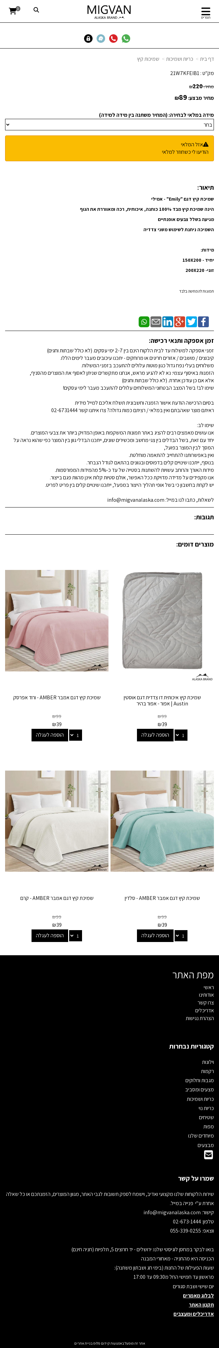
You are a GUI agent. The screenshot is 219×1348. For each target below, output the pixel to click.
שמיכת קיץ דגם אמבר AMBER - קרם (57, 898)
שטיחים (206, 1117)
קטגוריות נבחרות (191, 1046)
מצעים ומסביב (199, 1089)
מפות (208, 1126)
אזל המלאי (192, 144)
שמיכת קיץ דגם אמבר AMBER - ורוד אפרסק (57, 697)
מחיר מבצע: (201, 97)
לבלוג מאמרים (198, 1295)
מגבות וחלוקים (199, 1080)
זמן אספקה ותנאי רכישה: (181, 340)
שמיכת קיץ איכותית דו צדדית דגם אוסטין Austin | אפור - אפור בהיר (162, 700)
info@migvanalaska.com (172, 1212)
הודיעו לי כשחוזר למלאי (185, 151)
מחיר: (201, 87)
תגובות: (204, 517)
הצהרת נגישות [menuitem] (200, 1018)
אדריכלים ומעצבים (194, 1313)
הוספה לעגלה (155, 734)
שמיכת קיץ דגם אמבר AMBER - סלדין (162, 898)
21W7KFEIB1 (184, 73)
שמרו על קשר (196, 1178)
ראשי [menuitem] (209, 987)
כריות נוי (206, 1108)
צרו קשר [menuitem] (206, 1002)
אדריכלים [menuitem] (204, 1010)
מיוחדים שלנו (201, 1135)
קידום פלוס (101, 1343)
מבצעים (206, 1145)
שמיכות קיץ (148, 58)
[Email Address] (208, 1156)
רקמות (207, 1071)
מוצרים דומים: (195, 544)
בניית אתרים (83, 1343)
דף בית (207, 58)
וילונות (208, 1062)
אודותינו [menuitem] (206, 994)
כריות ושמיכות (179, 58)
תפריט (206, 17)
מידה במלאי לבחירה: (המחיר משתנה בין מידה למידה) (156, 114)
